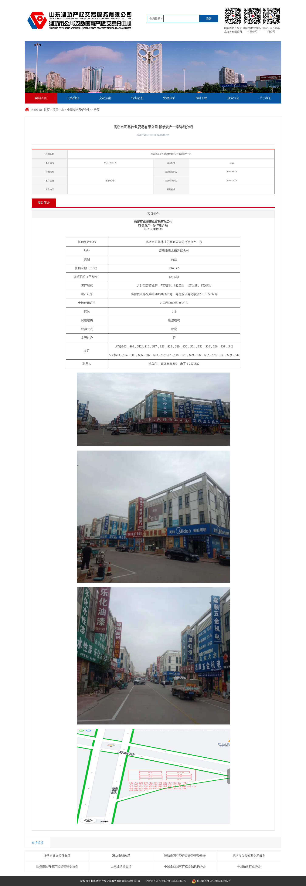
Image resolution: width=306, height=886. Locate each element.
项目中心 (58, 109)
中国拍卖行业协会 (249, 866)
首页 (47, 109)
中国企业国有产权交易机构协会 (185, 866)
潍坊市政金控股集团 (57, 855)
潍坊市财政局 (121, 855)
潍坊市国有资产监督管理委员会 (185, 855)
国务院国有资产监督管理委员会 (57, 866)
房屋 (97, 109)
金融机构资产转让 (79, 109)
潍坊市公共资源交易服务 (248, 855)
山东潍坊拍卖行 (121, 866)
